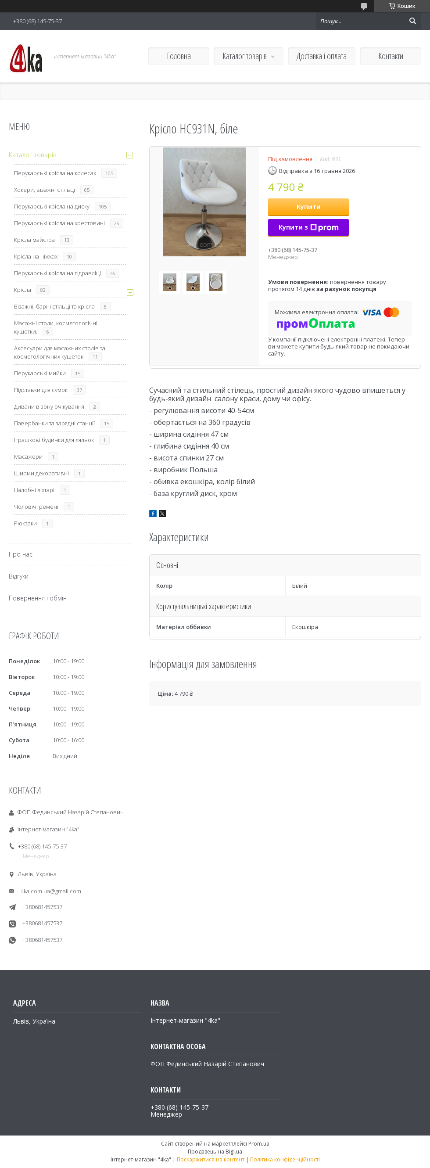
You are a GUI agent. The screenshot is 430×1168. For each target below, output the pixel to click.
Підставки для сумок (41, 390)
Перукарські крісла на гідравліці (57, 273)
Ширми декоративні (41, 473)
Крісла (22, 290)
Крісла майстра (34, 240)
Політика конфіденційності (285, 1159)
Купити (309, 206)
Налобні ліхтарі (34, 490)
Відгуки (19, 576)
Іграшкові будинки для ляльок (54, 440)
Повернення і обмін (38, 598)
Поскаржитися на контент (210, 1159)
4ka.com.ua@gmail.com (51, 891)
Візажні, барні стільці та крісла (54, 306)
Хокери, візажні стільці (44, 190)
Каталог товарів (244, 56)
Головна (179, 56)
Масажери (28, 456)
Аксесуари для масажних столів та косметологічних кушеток (59, 352)
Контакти (390, 56)
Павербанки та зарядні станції (54, 423)
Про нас (20, 554)
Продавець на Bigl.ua (215, 1151)
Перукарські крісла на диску (52, 206)
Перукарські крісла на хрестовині (59, 223)
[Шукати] (412, 21)
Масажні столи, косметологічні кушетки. (55, 327)
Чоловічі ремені (36, 506)
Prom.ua (258, 1143)
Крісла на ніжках (35, 256)
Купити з (309, 227)
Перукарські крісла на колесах (55, 173)
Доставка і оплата (322, 56)
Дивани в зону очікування (49, 406)
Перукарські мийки (40, 373)
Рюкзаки (25, 523)
